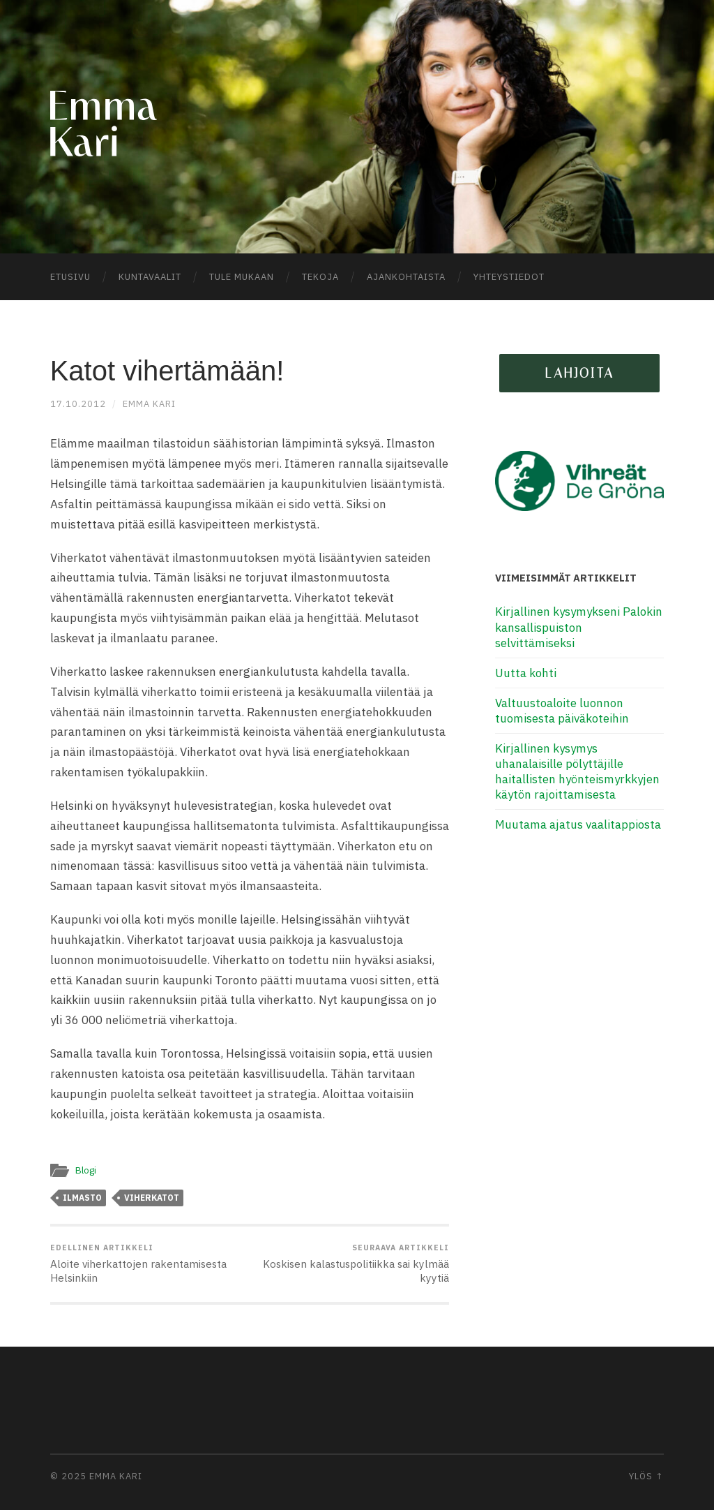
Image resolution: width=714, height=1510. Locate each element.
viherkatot (151, 1197)
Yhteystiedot (509, 277)
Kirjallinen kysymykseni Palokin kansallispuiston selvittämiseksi (578, 627)
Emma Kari (149, 404)
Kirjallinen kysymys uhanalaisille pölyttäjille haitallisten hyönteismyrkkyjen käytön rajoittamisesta (577, 771)
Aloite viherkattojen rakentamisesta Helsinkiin (147, 1264)
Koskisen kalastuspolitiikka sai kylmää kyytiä (351, 1264)
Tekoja (320, 277)
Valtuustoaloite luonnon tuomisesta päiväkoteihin (562, 710)
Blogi (85, 1170)
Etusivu (70, 277)
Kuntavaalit (150, 277)
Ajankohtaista (406, 277)
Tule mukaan (241, 277)
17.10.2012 (78, 404)
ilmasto (82, 1197)
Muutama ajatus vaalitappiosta (578, 824)
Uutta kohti (525, 673)
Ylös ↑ (646, 1476)
